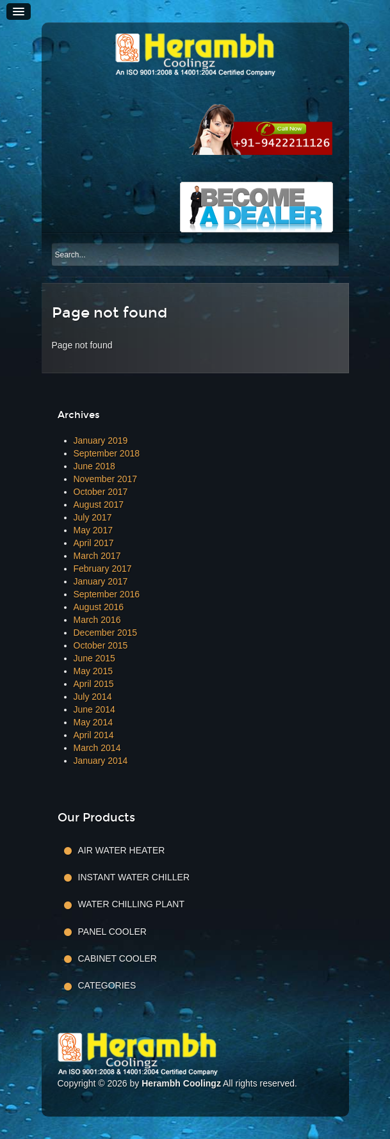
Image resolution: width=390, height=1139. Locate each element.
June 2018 (94, 466)
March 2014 (97, 748)
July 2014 (93, 696)
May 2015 (93, 671)
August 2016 (99, 607)
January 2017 (101, 581)
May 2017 (93, 530)
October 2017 (101, 492)
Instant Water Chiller (134, 877)
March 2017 (97, 556)
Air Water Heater (121, 850)
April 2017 (94, 543)
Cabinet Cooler (117, 958)
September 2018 (107, 453)
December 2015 (106, 632)
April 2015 (94, 684)
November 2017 (106, 479)
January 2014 (101, 760)
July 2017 (93, 517)
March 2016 (97, 620)
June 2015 (94, 658)
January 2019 (101, 440)
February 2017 (103, 568)
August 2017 (99, 504)
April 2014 (94, 735)
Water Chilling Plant (131, 904)
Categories (107, 985)
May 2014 (93, 722)
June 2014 (94, 709)
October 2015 (101, 645)
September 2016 (107, 594)
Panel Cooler (112, 931)
